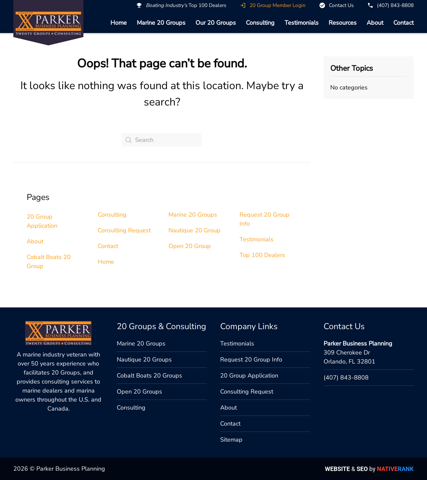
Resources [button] (343, 23)
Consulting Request (124, 230)
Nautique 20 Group (194, 230)
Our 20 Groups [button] (215, 23)
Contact (403, 23)
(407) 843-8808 (346, 378)
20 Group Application (249, 376)
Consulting (260, 23)
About (375, 23)
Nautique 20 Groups (144, 359)
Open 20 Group (189, 246)
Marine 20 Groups (161, 23)
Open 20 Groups (139, 392)
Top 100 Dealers (262, 255)
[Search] (162, 140)
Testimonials (302, 23)
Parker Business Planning (358, 343)
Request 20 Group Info (251, 359)
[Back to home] (48, 23)
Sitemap (231, 440)
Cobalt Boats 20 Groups (149, 376)
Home (118, 23)
